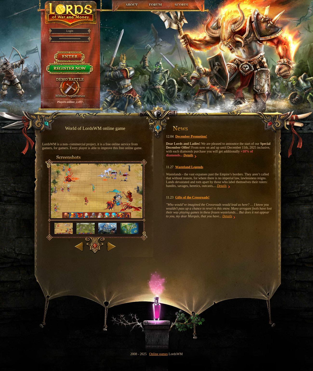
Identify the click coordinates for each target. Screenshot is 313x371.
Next (111, 245)
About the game (131, 5)
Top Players (181, 5)
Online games (158, 354)
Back (79, 245)
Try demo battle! (70, 88)
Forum (155, 5)
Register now (70, 70)
